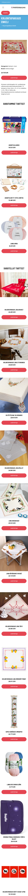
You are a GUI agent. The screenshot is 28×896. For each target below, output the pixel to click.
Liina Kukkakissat (14, 521)
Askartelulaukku (14, 145)
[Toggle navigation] (3, 7)
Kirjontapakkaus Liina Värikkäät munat (14, 679)
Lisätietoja (14, 78)
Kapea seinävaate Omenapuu (14, 732)
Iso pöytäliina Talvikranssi (14, 415)
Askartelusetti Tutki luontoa (14, 198)
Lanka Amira (14, 243)
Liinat (15, 66)
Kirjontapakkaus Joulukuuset (14, 310)
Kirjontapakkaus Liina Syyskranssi (14, 362)
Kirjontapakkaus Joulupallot (14, 468)
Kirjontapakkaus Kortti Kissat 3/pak (14, 892)
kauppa (5, 13)
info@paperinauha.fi (6, 2)
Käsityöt (10, 66)
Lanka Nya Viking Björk (14, 784)
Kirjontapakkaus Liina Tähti (14, 626)
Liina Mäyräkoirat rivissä (14, 573)
